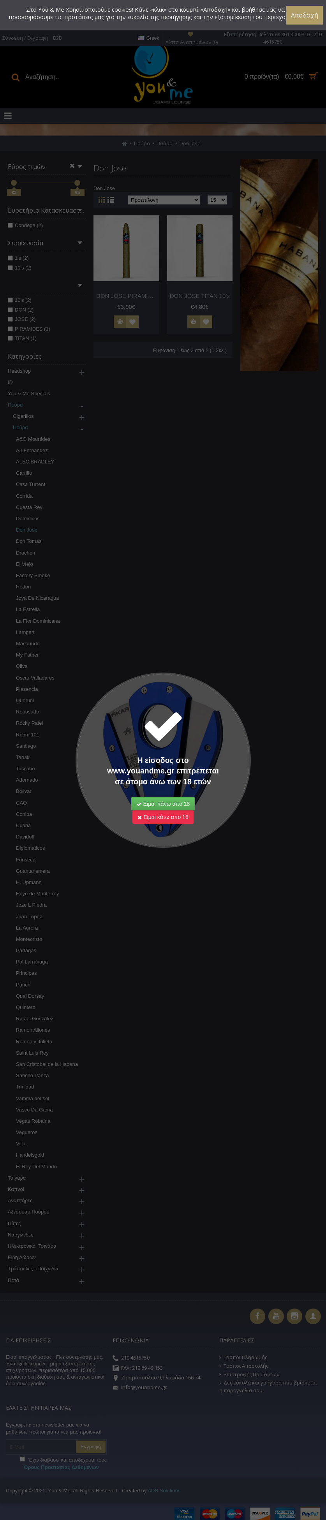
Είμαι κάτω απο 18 (162, 817)
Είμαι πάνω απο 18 (163, 804)
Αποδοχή (304, 15)
